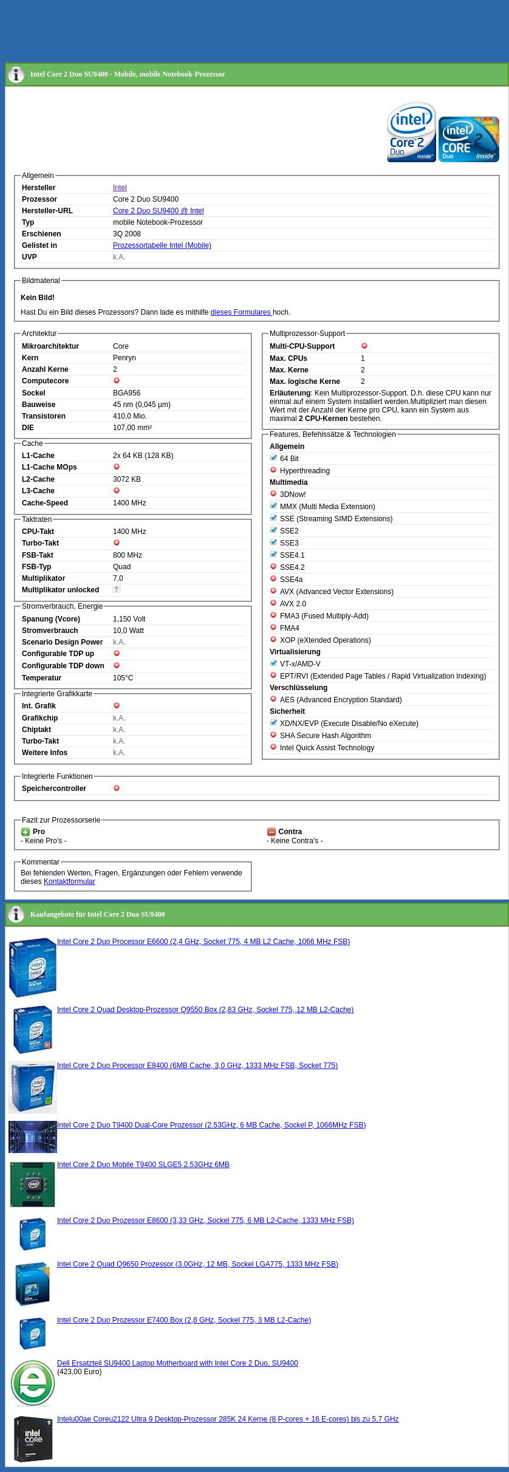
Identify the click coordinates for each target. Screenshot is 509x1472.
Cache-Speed (45, 503)
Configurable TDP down (63, 666)
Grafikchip (40, 718)
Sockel (34, 393)
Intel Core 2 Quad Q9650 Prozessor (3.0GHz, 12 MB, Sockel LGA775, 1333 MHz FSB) (197, 1264)
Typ (28, 222)
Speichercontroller (54, 788)
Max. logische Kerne (305, 381)
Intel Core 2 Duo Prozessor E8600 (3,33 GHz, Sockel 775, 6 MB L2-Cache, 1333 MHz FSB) (205, 1220)
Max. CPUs (288, 358)
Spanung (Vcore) (51, 619)
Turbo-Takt (40, 543)
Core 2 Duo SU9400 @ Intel (158, 211)
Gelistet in (39, 245)
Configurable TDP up (58, 653)
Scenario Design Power (62, 642)
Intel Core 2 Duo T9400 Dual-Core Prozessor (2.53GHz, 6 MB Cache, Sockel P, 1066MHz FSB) (211, 1125)
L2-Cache (38, 479)
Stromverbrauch (50, 630)
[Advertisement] (226, 32)
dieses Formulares (242, 312)
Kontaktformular (69, 881)
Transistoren (44, 416)
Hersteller (38, 187)
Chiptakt (36, 729)
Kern (30, 358)
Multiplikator (43, 578)
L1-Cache (38, 455)
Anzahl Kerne (45, 369)
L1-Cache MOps (49, 467)
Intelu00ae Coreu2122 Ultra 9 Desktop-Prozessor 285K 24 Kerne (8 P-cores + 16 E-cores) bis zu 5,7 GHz (228, 1419)
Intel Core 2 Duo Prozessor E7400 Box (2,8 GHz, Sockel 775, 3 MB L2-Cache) (184, 1320)
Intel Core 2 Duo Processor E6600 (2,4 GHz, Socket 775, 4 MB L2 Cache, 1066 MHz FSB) (203, 941)
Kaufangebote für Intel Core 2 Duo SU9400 (97, 914)
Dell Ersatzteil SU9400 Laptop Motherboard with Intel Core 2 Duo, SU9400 (177, 1363)
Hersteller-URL (47, 211)
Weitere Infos (44, 752)
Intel (120, 187)
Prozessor (39, 199)
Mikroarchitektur (50, 346)
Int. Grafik (39, 706)
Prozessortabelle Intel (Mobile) (162, 245)
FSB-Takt (37, 555)
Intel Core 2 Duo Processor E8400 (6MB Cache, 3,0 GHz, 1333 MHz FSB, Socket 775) (197, 1065)
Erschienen (41, 234)
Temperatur (41, 678)
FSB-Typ (36, 567)
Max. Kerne (289, 370)
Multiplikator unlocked (60, 590)
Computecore (45, 381)
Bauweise (38, 404)
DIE (28, 427)
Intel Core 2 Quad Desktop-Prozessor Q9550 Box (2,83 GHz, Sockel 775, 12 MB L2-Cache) (205, 1009)
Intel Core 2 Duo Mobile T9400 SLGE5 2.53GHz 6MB (143, 1164)
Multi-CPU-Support (302, 346)
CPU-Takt (38, 531)
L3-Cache (38, 491)
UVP (29, 257)
